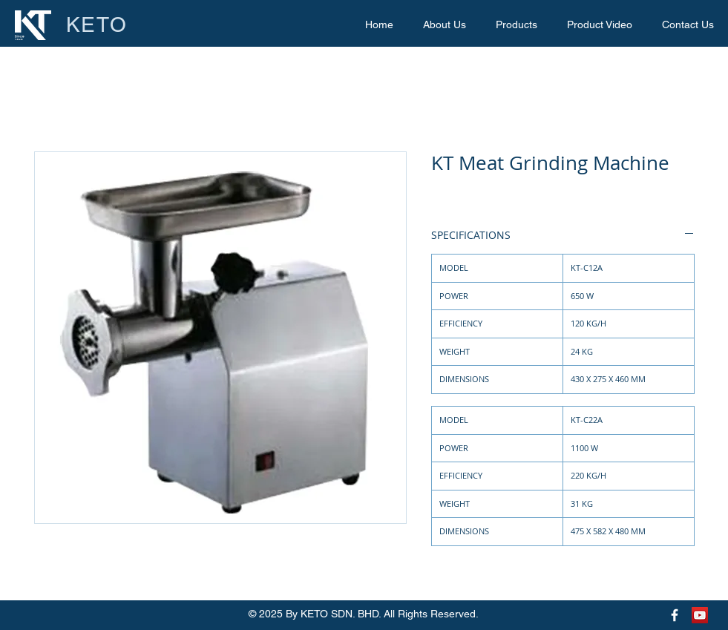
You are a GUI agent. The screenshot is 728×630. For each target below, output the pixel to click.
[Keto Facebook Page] (674, 615)
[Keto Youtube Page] (700, 615)
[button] (516, 24)
